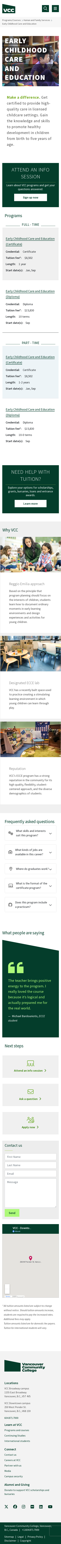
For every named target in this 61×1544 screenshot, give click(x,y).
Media (7, 1470)
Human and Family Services (37, 20)
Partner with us (12, 1465)
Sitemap (9, 1536)
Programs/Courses (11, 20)
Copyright (25, 1540)
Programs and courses (16, 1430)
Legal (21, 1536)
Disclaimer (10, 1540)
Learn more (30, 503)
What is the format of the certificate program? (27, 885)
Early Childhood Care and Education (19, 23)
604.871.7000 (11, 1417)
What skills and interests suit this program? (27, 833)
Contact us (10, 1454)
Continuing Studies (15, 1435)
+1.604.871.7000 (30, 1529)
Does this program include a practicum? (27, 904)
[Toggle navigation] (45, 8)
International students (17, 1441)
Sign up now (30, 197)
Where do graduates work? (28, 869)
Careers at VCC (12, 1460)
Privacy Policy (35, 1536)
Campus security (13, 1476)
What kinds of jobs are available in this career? (25, 852)
